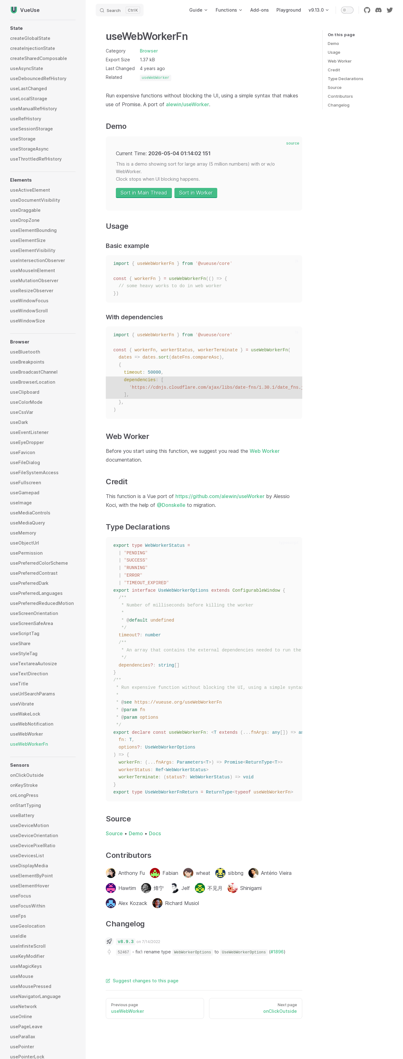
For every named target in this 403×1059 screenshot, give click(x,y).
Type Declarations (345, 78)
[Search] (120, 10)
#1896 (277, 951)
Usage (334, 52)
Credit (334, 69)
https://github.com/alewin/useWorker (219, 496)
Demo (333, 43)
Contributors (340, 96)
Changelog (338, 104)
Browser (149, 50)
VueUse (25, 10)
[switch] (347, 10)
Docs (155, 833)
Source (335, 87)
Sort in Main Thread (144, 192)
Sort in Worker (196, 192)
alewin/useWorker (187, 104)
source (292, 143)
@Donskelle (171, 505)
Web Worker (340, 60)
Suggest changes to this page (142, 980)
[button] (43, 28)
